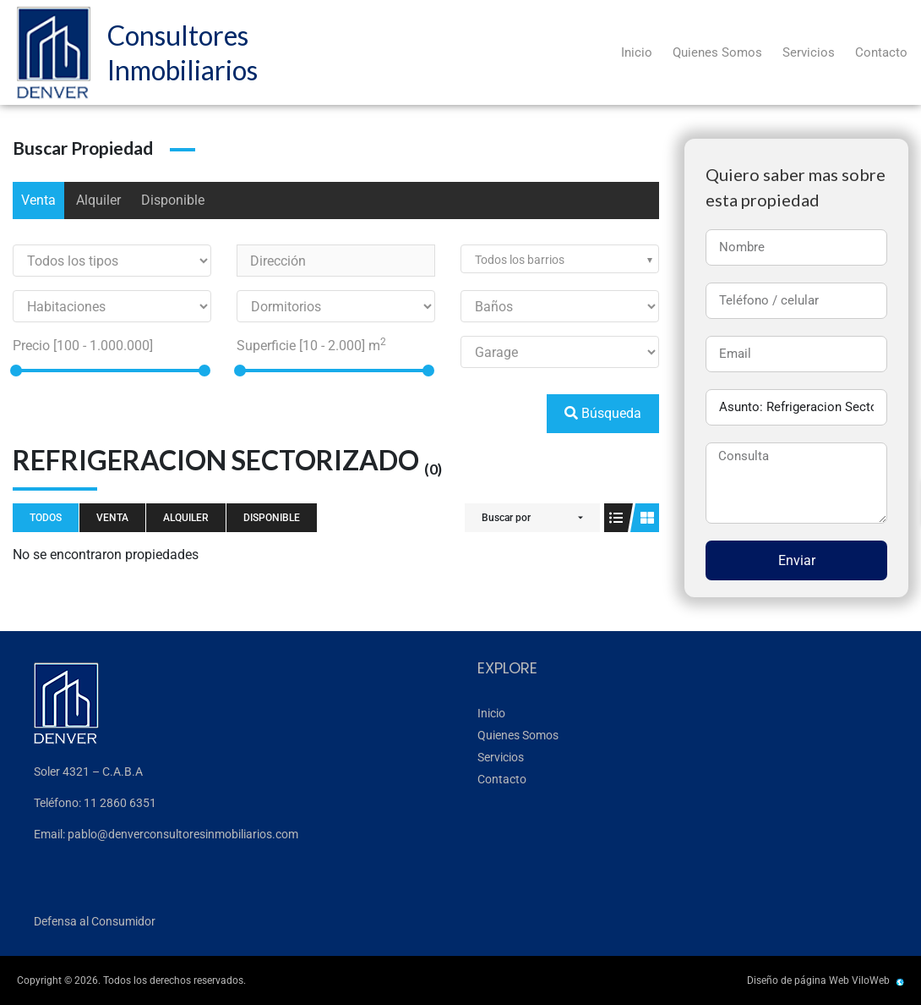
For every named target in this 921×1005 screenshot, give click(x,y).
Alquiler (98, 200)
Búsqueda (602, 413)
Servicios (808, 52)
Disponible (172, 200)
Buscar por (506, 518)
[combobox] (559, 258)
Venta (38, 200)
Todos (46, 518)
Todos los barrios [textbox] (519, 259)
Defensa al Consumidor (94, 921)
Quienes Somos (717, 52)
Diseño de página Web (798, 980)
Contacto (881, 52)
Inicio (636, 52)
